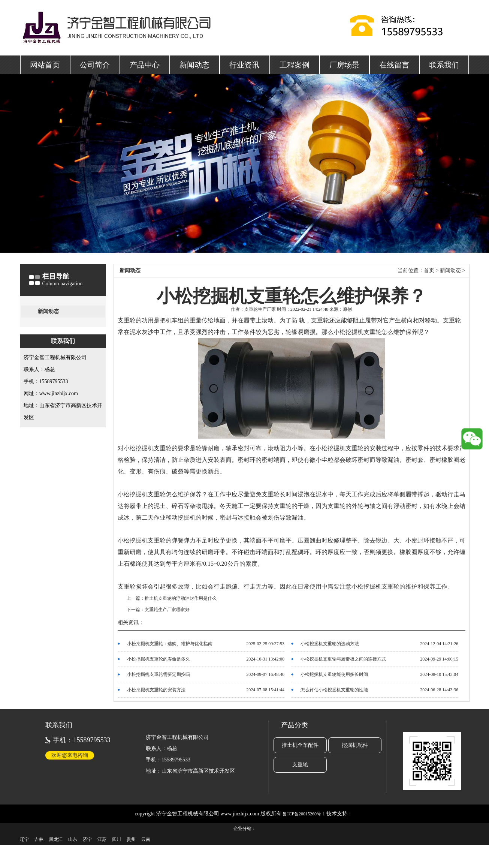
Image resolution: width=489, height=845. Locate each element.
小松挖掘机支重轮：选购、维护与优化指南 (169, 643)
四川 (116, 839)
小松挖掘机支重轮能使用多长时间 (334, 674)
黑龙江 (56, 839)
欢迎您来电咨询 (69, 755)
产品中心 (145, 65)
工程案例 (295, 65)
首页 (429, 270)
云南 (145, 839)
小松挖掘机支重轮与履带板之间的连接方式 (343, 659)
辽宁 (24, 839)
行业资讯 (244, 65)
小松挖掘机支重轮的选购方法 (330, 643)
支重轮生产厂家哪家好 (167, 609)
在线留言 (394, 65)
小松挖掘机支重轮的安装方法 (156, 689)
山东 (72, 839)
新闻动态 (194, 65)
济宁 (87, 839)
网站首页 (45, 65)
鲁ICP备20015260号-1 (304, 814)
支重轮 (300, 764)
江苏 (101, 839)
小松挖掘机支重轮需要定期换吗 (158, 674)
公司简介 (95, 65)
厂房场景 (344, 65)
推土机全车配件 (300, 745)
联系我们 (444, 65)
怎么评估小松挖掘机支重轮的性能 (334, 689)
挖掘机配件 (355, 745)
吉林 (38, 839)
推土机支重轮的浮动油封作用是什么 (181, 598)
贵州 (131, 839)
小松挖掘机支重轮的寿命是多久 (158, 659)
